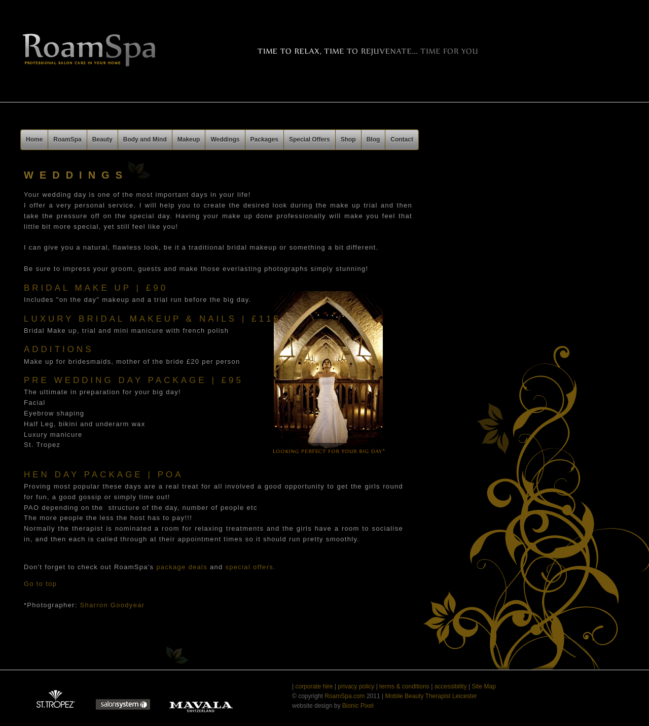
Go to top (40, 583)
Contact (401, 139)
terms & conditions (403, 686)
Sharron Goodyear (112, 605)
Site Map (483, 686)
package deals (181, 567)
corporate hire (314, 686)
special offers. (251, 567)
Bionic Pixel (358, 705)
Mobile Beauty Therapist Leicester (430, 696)
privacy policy (356, 686)
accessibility (451, 686)
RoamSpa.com (345, 696)
